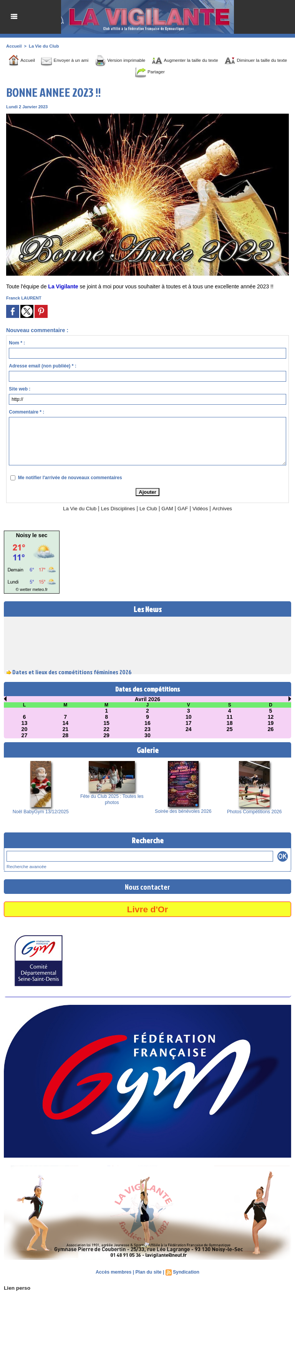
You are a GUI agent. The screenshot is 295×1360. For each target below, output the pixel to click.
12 (271, 717)
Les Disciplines (117, 508)
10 (189, 717)
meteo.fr (39, 589)
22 (106, 729)
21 (65, 729)
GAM (168, 508)
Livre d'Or (147, 908)
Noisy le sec (31, 535)
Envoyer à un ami (70, 60)
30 (147, 735)
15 (106, 723)
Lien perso (16, 1288)
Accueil (13, 46)
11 (230, 717)
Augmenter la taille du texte (208, 60)
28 (65, 735)
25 (230, 729)
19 (271, 723)
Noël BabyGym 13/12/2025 (40, 811)
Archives (225, 508)
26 (271, 729)
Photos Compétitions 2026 (254, 811)
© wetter (24, 589)
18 (230, 723)
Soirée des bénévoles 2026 (183, 811)
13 (25, 723)
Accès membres (114, 1271)
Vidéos (202, 508)
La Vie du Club (43, 46)
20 (25, 729)
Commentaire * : (26, 412)
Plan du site (148, 1271)
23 (147, 729)
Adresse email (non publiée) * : (42, 366)
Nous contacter (147, 886)
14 (65, 723)
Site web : (19, 389)
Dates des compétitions (147, 689)
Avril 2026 (147, 699)
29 (106, 735)
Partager (169, 72)
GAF (184, 508)
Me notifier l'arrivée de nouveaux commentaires (70, 477)
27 (25, 735)
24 (189, 729)
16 (147, 723)
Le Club (148, 508)
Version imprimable (133, 60)
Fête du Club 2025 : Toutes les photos (112, 799)
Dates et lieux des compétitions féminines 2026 (72, 673)
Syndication (185, 1271)
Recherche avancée (25, 866)
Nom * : (17, 343)
